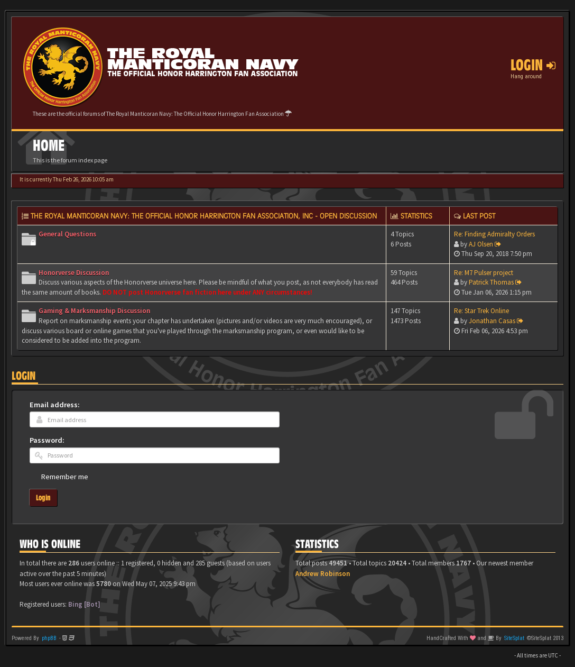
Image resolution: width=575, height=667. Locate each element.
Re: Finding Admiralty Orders (494, 234)
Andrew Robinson (322, 573)
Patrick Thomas (491, 282)
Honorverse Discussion (74, 272)
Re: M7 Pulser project (483, 272)
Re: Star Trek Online (481, 310)
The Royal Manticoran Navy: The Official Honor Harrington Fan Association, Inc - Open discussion (204, 216)
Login (23, 375)
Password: (47, 440)
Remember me (64, 476)
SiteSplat (514, 638)
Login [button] (533, 65)
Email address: (55, 404)
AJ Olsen (481, 244)
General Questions (67, 234)
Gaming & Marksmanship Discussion (94, 310)
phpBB (49, 638)
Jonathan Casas (492, 320)
